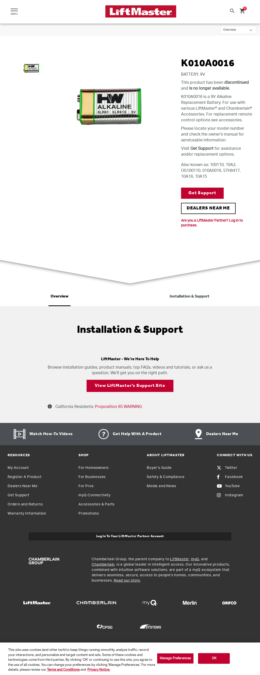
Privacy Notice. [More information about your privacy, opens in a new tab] (98, 669)
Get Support (202, 193)
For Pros (85, 486)
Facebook (229, 477)
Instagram (230, 495)
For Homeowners (93, 468)
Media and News (161, 486)
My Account (18, 468)
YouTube (228, 486)
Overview (60, 296)
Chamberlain (103, 564)
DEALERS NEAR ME (208, 208)
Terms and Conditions (63, 669)
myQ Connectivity (94, 495)
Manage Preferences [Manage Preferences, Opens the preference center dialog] (175, 658)
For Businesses (92, 477)
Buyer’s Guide (159, 468)
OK (214, 658)
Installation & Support (189, 296)
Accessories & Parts (96, 504)
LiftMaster (179, 559)
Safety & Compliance (165, 477)
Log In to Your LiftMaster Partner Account (130, 536)
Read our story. (127, 580)
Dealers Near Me (23, 486)
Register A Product (24, 477)
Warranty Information (27, 513)
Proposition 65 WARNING (118, 407)
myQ (195, 559)
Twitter (227, 468)
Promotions (88, 513)
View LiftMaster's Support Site (130, 385)
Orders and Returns (25, 504)
